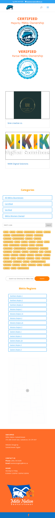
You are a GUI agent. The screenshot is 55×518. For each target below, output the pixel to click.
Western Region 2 (16, 318)
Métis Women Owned (14, 216)
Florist (46, 241)
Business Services (29, 232)
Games (32, 245)
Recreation (16, 264)
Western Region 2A (16, 323)
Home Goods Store (33, 248)
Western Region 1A (16, 314)
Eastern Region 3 (16, 345)
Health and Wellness (20, 248)
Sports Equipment (23, 268)
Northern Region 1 (16, 296)
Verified (8, 210)
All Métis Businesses (14, 197)
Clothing (7, 235)
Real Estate (7, 264)
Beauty (12, 232)
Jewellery (25, 251)
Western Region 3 (16, 327)
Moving (6, 258)
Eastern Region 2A (16, 341)
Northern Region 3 (16, 305)
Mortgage (47, 255)
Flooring (40, 241)
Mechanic (30, 255)
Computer (29, 235)
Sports (13, 268)
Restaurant (32, 264)
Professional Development (38, 261)
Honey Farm (44, 248)
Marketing (14, 255)
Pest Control (46, 258)
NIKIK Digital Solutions (18, 163)
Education (29, 238)
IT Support (17, 251)
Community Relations (18, 235)
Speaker (7, 268)
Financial (32, 241)
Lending (48, 251)
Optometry (30, 258)
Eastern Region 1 (16, 332)
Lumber (7, 255)
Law (41, 251)
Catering (39, 232)
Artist (6, 232)
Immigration (8, 251)
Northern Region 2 (16, 300)
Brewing (20, 232)
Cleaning (47, 232)
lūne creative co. (15, 123)
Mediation (38, 255)
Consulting (7, 238)
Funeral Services (14, 245)
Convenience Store (18, 238)
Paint (38, 258)
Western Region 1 (16, 309)
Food (6, 245)
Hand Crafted (8, 248)
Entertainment (8, 241)
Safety (39, 264)
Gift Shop (39, 245)
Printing (26, 261)
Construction (38, 235)
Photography (17, 261)
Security (47, 264)
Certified (9, 204)
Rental (24, 264)
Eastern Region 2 (16, 336)
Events (17, 241)
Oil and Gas (21, 258)
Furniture (24, 245)
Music (13, 258)
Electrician (37, 238)
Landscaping (34, 251)
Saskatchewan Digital (13, 447)
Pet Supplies (8, 261)
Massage (23, 255)
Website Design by (12, 445)
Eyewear (25, 241)
